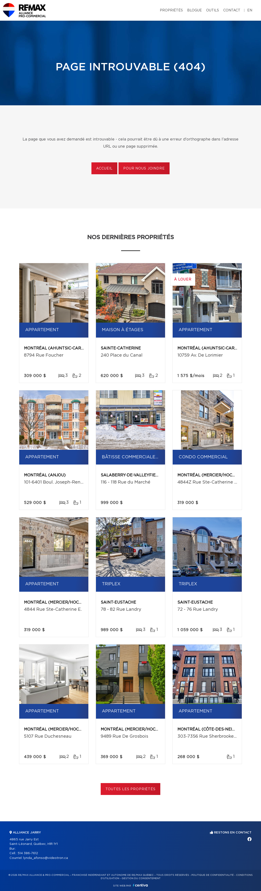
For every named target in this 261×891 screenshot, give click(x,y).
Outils (212, 10)
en (249, 10)
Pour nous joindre (144, 168)
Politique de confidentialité (212, 875)
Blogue (194, 10)
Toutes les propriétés (130, 789)
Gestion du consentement (141, 878)
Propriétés (171, 10)
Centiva (140, 885)
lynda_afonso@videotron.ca (45, 858)
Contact (231, 10)
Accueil (104, 168)
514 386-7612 (28, 853)
